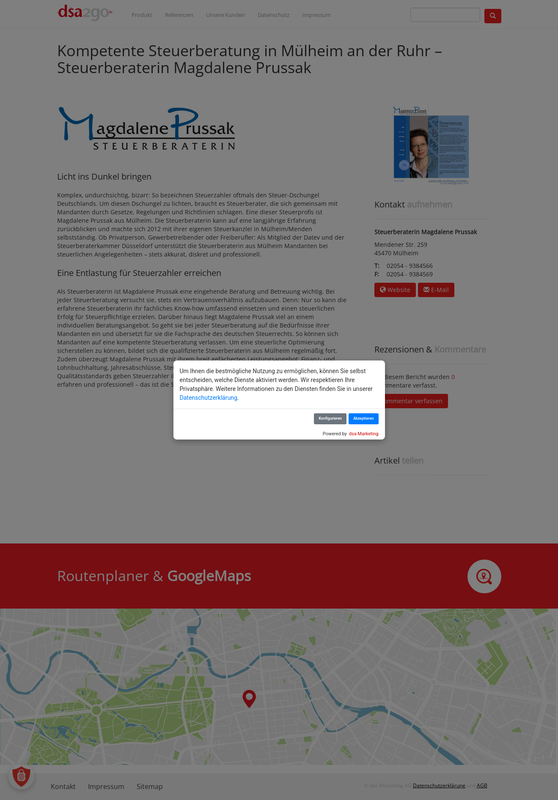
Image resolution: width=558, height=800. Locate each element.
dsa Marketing (364, 434)
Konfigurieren (330, 418)
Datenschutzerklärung (208, 397)
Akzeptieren (363, 418)
